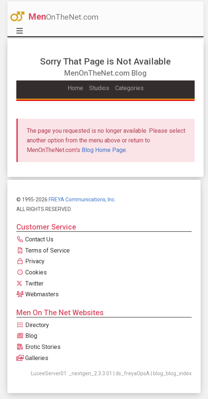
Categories (129, 88)
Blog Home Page (104, 150)
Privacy (30, 261)
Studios (99, 88)
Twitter (29, 283)
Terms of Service (43, 250)
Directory (32, 325)
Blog (26, 335)
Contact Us (34, 239)
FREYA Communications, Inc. (82, 199)
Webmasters (37, 294)
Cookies (31, 272)
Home (75, 88)
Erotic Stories (38, 346)
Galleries (32, 358)
